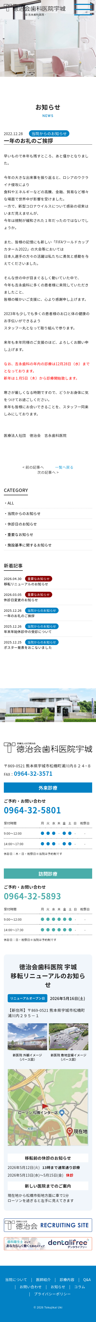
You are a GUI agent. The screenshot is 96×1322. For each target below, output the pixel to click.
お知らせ (58, 1286)
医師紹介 (43, 1279)
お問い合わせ (31, 1286)
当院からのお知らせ (24, 513)
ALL (10, 503)
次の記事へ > (48, 472)
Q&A (87, 1279)
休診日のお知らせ (22, 523)
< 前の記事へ (33, 467)
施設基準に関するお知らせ (29, 544)
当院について (16, 1279)
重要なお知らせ (20, 534)
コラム (79, 1286)
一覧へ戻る (64, 467)
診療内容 (67, 1279)
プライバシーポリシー (52, 1293)
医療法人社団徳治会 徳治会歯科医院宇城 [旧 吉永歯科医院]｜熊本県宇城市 (34, 7)
